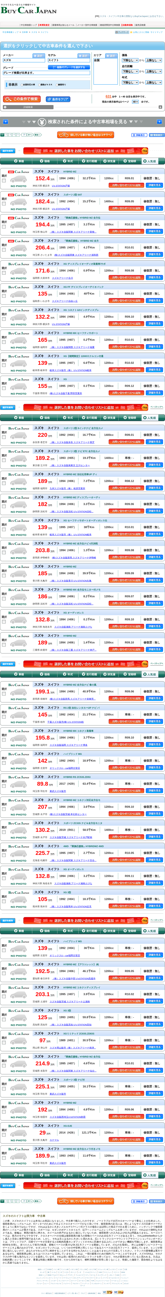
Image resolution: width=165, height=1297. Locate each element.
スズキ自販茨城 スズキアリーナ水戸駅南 (71, 837)
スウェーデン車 (103, 1269)
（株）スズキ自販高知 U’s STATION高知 (71, 1024)
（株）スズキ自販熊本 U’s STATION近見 (71, 906)
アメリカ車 (65, 1269)
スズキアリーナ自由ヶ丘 (65, 301)
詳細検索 (28, 107)
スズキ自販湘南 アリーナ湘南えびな (73, 627)
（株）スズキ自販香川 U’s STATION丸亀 (71, 581)
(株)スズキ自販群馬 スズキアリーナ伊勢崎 (74, 557)
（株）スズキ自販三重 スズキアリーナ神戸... (73, 650)
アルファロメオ (56, 1283)
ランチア (107, 1283)
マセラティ (76, 1283)
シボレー (111, 1275)
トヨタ (120, 1269)
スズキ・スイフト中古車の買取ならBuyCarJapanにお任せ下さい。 (132, 16)
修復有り (62, 84)
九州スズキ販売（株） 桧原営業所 (67, 488)
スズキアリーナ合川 (62, 278)
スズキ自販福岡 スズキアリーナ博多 (69, 745)
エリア (98, 55)
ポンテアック (78, 1278)
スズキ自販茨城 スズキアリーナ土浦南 (70, 1001)
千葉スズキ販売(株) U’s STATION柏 (65, 722)
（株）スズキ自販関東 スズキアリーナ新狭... (73, 232)
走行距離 (127, 66)
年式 (124, 77)
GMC (118, 1275)
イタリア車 (92, 1269)
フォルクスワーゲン (82, 1275)
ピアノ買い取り (73, 1293)
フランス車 (83, 1269)
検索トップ (41, 1269)
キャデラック (102, 1275)
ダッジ (98, 1278)
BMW (123, 1272)
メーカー (8, 55)
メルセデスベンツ (91, 1272)
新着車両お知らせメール (63, 25)
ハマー (124, 1275)
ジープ (104, 1278)
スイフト (45, 32)
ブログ (82, 1293)
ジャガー (54, 1281)
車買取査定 (45, 25)
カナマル (54, 1140)
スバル (53, 1272)
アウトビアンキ (117, 1283)
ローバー (74, 1281)
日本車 (25, 32)
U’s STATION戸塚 (61, 186)
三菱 (47, 1272)
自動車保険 (128, 25)
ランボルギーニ (96, 1283)
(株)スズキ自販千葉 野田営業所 (66, 393)
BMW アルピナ (53, 1275)
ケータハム (115, 1281)
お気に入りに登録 (141, 32)
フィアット (86, 1283)
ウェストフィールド (103, 1281)
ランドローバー (63, 1281)
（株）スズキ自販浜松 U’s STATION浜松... (72, 511)
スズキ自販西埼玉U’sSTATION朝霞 (68, 1117)
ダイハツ (73, 1272)
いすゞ (80, 1272)
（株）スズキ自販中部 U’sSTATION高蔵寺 (74, 978)
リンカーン (49, 1278)
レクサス (113, 1269)
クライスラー (89, 1278)
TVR (92, 1281)
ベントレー (124, 1278)
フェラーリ (67, 1283)
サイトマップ (156, 32)
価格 (124, 55)
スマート (117, 1272)
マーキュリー (67, 1278)
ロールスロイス (114, 1278)
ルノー (46, 1283)
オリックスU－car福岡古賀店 (65, 768)
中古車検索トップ (29, 25)
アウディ (71, 1275)
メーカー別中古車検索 (87, 25)
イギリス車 (74, 1269)
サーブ (82, 1286)
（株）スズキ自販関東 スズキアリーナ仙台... (73, 1071)
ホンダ (42, 1272)
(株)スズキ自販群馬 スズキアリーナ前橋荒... (73, 699)
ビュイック (40, 1278)
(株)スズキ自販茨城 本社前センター (68, 814)
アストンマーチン (43, 1281)
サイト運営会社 (46, 1293)
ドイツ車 (56, 1269)
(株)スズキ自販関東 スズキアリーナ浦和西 (76, 255)
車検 (99, 1293)
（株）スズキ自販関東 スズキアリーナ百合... (73, 860)
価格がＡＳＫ (46, 84)
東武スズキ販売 (58, 791)
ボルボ (126, 1283)
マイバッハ (108, 1272)
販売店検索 (141, 25)
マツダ (60, 1272)
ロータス (82, 1281)
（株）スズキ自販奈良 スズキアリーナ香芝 (72, 442)
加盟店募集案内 (59, 1293)
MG (88, 1281)
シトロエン (124, 1281)
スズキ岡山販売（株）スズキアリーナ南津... (73, 1048)
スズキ (34, 32)
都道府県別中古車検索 (110, 25)
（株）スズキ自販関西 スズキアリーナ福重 (72, 347)
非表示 (13, 84)
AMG (100, 1272)
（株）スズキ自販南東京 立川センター (70, 465)
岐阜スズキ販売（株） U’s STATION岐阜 (71, 370)
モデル (52, 55)
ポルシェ (63, 1275)
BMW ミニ (42, 1275)
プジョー (39, 1283)
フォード (58, 1278)
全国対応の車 (29, 84)
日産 (125, 1269)
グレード (8, 67)
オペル (93, 1275)
